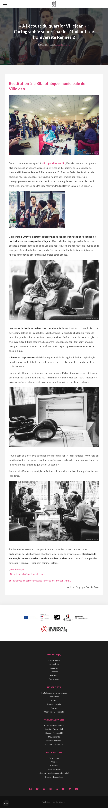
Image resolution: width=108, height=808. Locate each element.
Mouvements (54, 737)
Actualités (54, 664)
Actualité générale (63, 45)
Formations (54, 696)
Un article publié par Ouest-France (28, 574)
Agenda (54, 762)
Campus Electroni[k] (54, 733)
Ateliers (54, 700)
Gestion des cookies (54, 777)
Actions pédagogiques (54, 725)
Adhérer (54, 671)
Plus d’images (17, 569)
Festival (54, 708)
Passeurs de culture (54, 744)
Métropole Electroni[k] (53, 163)
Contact (54, 765)
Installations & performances (54, 693)
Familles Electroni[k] (54, 729)
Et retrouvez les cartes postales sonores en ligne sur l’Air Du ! (40, 580)
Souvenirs (54, 668)
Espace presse (54, 769)
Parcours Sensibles (54, 740)
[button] (6, 803)
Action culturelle (54, 704)
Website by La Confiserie (54, 802)
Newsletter (54, 758)
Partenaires (54, 679)
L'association (54, 660)
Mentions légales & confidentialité (54, 773)
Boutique (54, 675)
